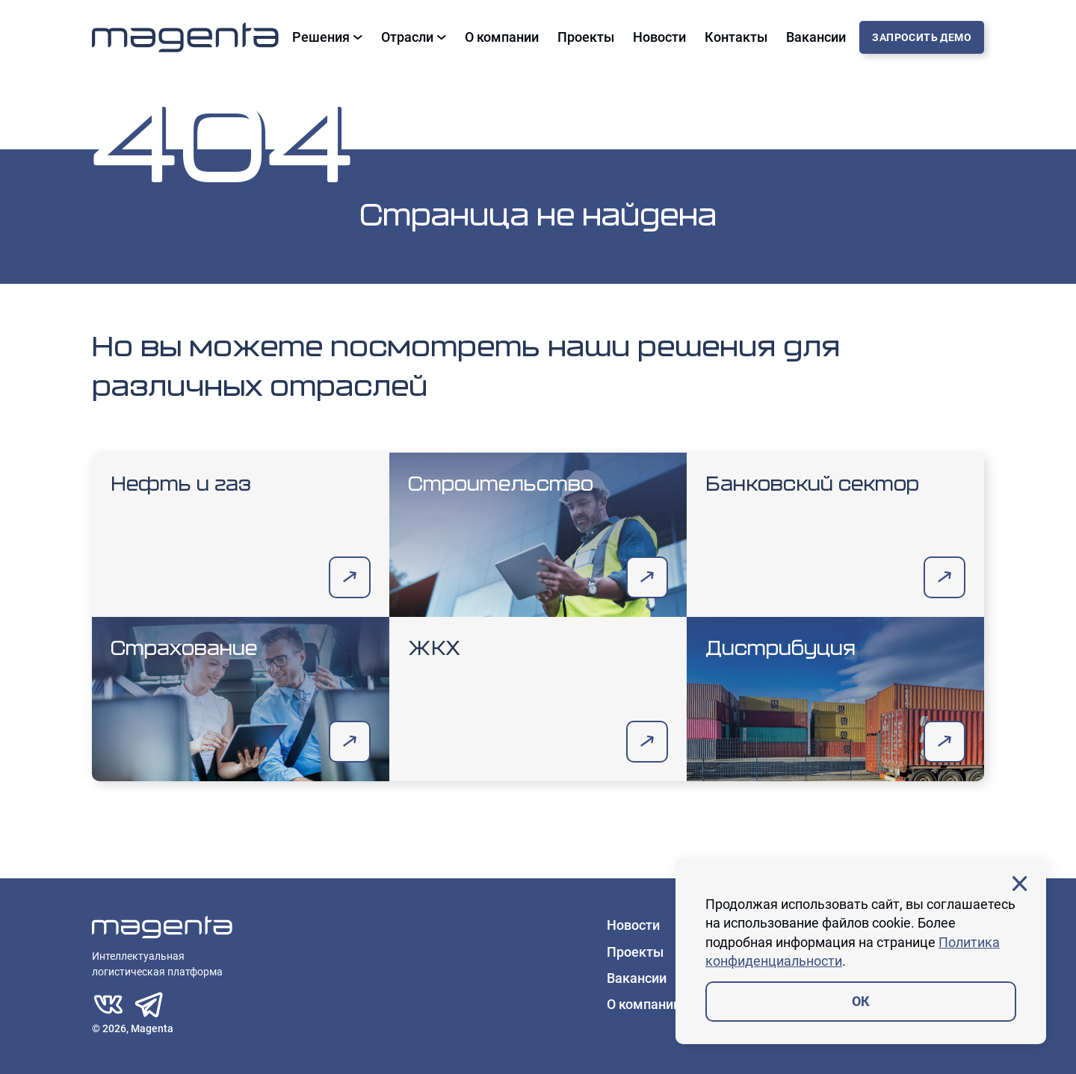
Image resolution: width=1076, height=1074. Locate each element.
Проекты (585, 37)
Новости (659, 37)
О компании (502, 37)
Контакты (736, 37)
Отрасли (413, 37)
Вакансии (816, 37)
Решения (327, 37)
